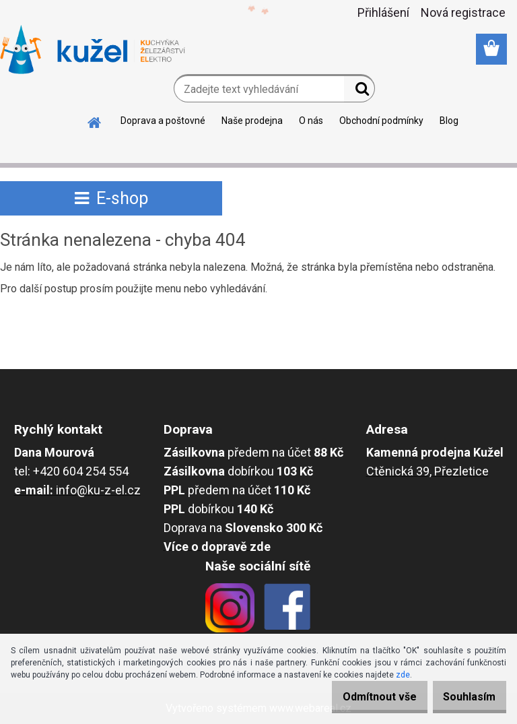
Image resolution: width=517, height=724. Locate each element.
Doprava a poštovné (162, 120)
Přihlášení (383, 12)
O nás (311, 120)
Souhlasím (463, 696)
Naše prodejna (252, 120)
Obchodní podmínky (381, 120)
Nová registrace (463, 12)
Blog (449, 120)
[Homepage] (95, 120)
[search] (359, 91)
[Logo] (92, 50)
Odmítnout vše (361, 696)
